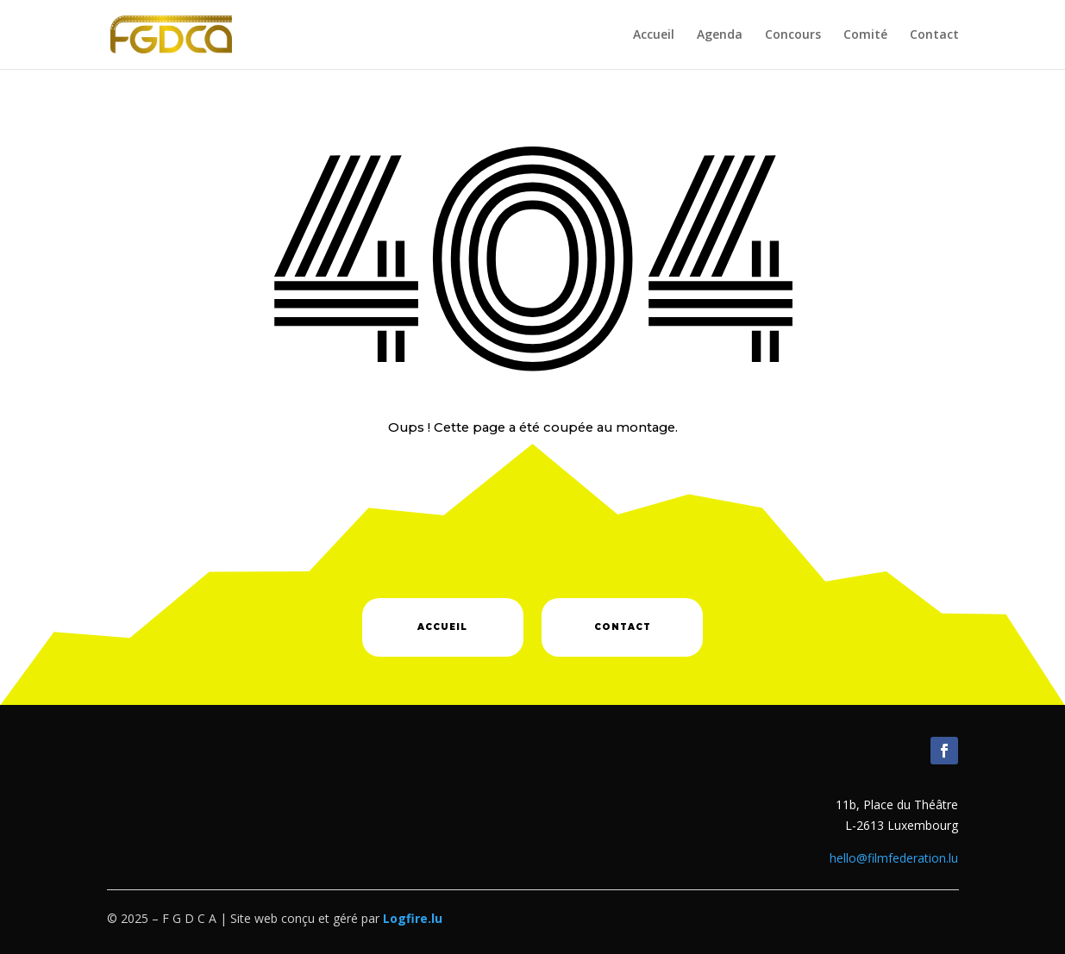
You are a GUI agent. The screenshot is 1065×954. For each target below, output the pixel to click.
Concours (793, 35)
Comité (865, 35)
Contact (934, 35)
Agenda (719, 35)
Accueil (653, 35)
